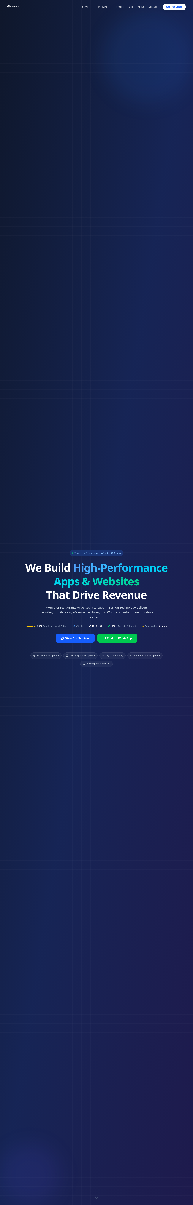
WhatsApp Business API (96, 663)
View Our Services (75, 638)
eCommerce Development (145, 655)
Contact (153, 6)
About (141, 6)
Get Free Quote (174, 6)
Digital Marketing (112, 655)
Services (87, 6)
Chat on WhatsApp (117, 638)
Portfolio (119, 6)
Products (104, 6)
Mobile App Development (80, 655)
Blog (131, 6)
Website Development (46, 655)
